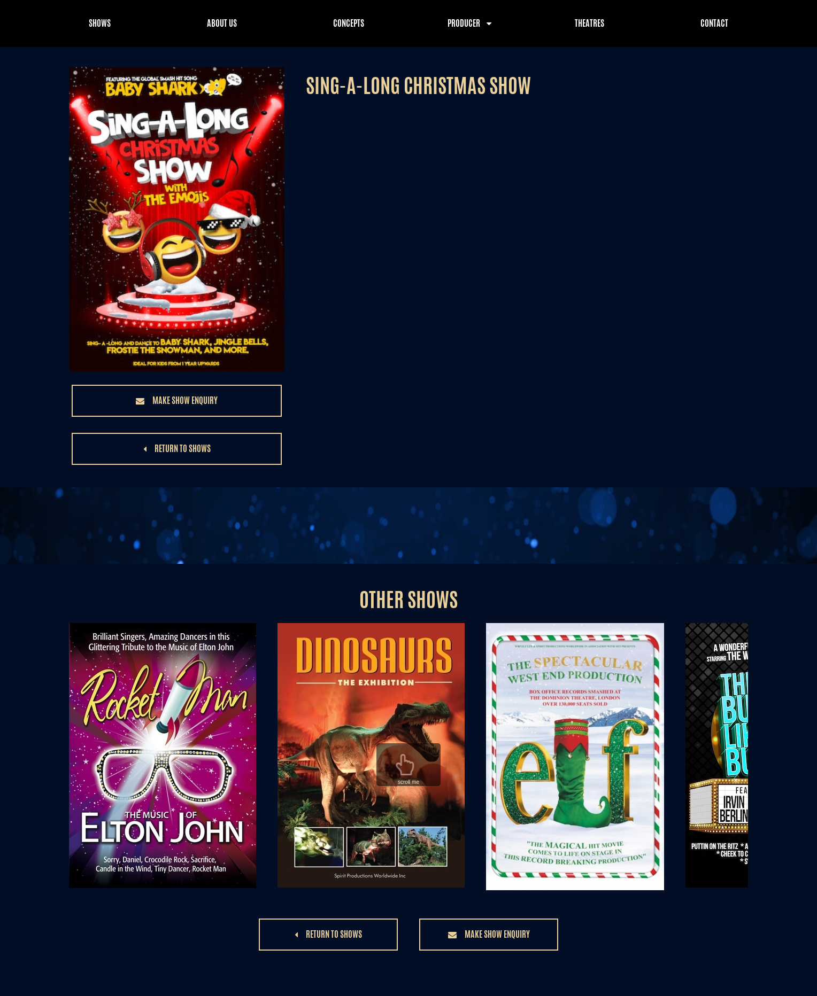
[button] (177, 401)
